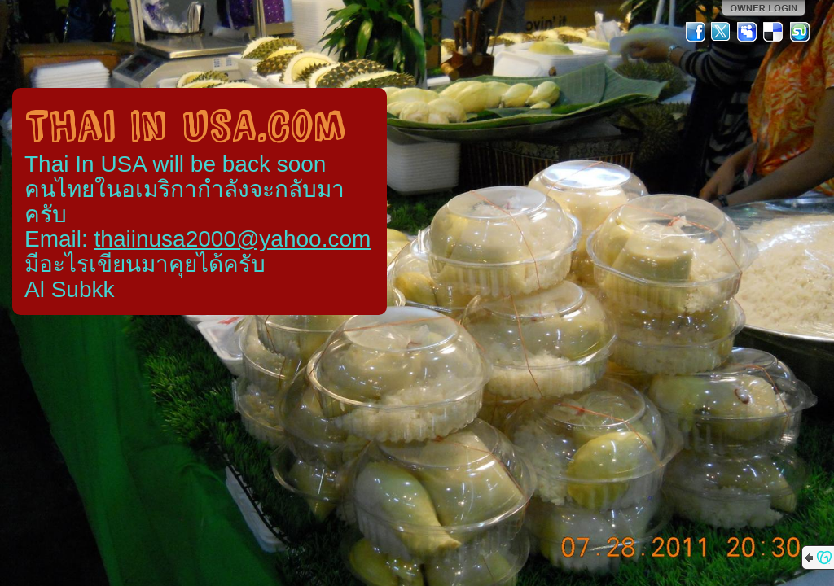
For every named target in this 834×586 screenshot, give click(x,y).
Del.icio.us (773, 31)
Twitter (721, 31)
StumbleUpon (799, 31)
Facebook (695, 31)
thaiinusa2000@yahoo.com (232, 238)
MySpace (747, 31)
